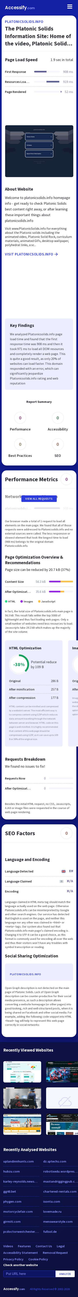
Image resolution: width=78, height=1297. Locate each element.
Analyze (65, 1274)
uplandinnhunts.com (18, 1161)
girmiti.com (12, 1221)
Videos (8, 1246)
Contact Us (44, 1246)
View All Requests (39, 498)
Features (24, 1246)
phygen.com (12, 1201)
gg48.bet (9, 1191)
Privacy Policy (13, 1259)
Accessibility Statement (20, 1253)
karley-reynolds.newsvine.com (21, 1181)
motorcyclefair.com (18, 1211)
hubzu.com (11, 1171)
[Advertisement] (38, 112)
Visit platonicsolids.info (32, 254)
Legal (61, 1246)
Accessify (20, 8)
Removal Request (55, 1253)
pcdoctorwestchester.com (21, 1231)
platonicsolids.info (24, 21)
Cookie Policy (38, 1259)
